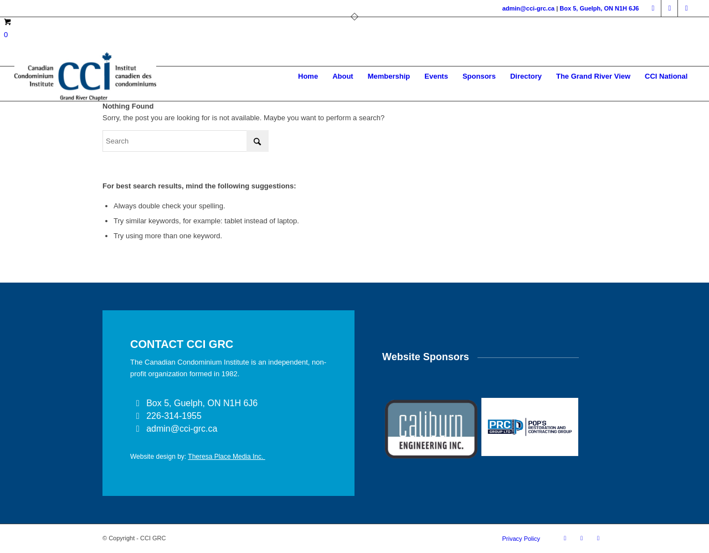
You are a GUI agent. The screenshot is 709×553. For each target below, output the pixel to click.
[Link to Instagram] (686, 8)
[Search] (185, 141)
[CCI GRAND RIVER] (85, 76)
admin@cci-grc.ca (528, 8)
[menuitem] (308, 76)
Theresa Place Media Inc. (226, 456)
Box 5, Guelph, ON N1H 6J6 (599, 8)
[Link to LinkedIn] (669, 8)
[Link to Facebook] (653, 8)
